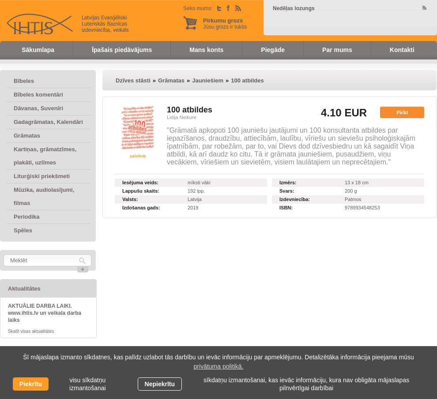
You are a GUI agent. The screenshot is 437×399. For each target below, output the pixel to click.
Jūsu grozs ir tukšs (225, 23)
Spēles (23, 230)
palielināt (138, 156)
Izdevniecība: (294, 199)
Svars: (286, 191)
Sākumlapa (38, 49)
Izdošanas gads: (141, 207)
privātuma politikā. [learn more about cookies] (219, 366)
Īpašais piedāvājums (122, 49)
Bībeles (24, 81)
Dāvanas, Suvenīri (38, 108)
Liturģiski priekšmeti (42, 176)
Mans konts (206, 49)
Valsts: (130, 199)
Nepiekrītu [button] (160, 384)
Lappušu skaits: (140, 191)
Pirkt (402, 112)
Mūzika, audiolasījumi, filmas (44, 196)
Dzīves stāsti (133, 80)
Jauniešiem (207, 80)
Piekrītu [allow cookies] (30, 384)
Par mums (337, 49)
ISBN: (286, 207)
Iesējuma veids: (140, 182)
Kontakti (402, 49)
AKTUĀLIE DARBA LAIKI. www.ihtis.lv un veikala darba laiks (44, 313)
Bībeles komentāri (38, 94)
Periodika (27, 216)
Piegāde (273, 49)
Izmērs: (288, 182)
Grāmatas (27, 135)
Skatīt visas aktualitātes (31, 331)
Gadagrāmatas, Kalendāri (48, 122)
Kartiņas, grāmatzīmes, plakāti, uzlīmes (45, 156)
